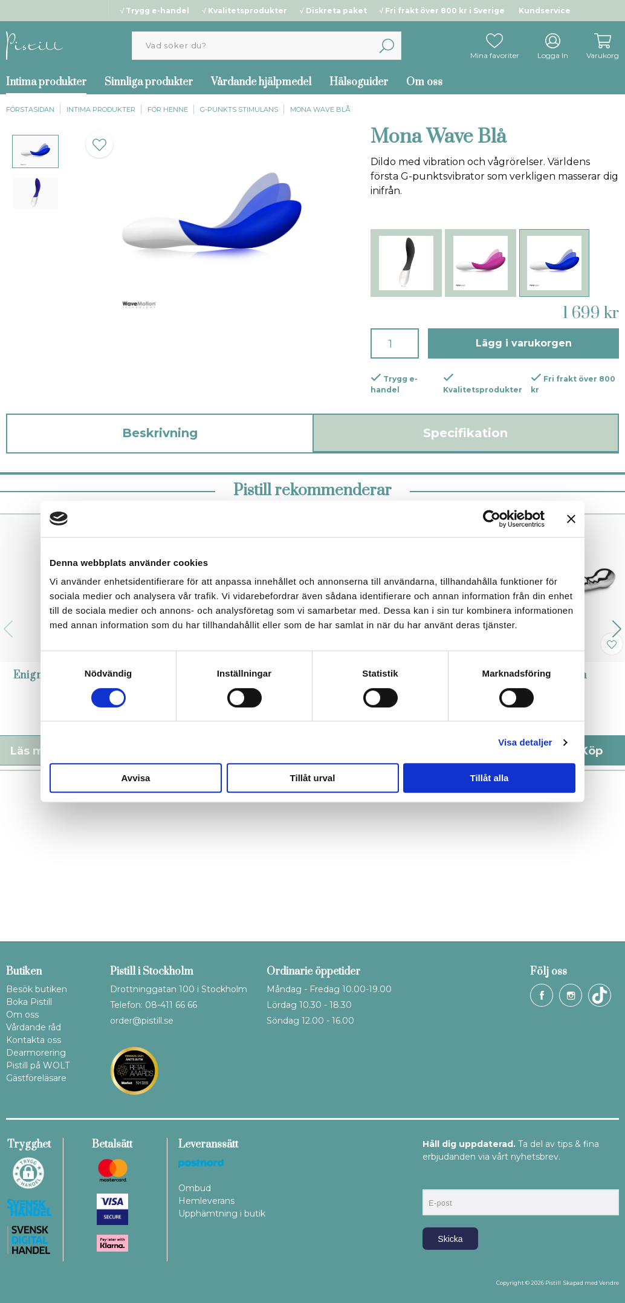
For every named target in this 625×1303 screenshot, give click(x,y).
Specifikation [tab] (465, 433)
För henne (167, 109)
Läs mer (196, 898)
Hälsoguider (358, 82)
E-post (434, 1179)
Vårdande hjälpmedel (261, 82)
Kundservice (545, 10)
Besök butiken (36, 989)
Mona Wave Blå (320, 109)
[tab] (35, 151)
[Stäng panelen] (571, 519)
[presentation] (35, 151)
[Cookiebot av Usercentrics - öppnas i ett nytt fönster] (492, 519)
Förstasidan (30, 109)
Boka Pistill (29, 1001)
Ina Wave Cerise (393, 823)
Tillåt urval (312, 778)
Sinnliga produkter (149, 82)
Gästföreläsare (36, 1078)
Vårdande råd (33, 1027)
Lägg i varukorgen (524, 343)
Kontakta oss (33, 1040)
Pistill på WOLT (38, 1065)
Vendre (609, 1282)
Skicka (450, 1239)
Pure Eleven (556, 823)
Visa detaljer (525, 742)
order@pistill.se (141, 1020)
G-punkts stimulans (239, 109)
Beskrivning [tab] (160, 433)
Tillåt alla (489, 778)
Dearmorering (36, 1052)
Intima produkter (100, 109)
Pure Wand (231, 823)
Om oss (424, 82)
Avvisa (136, 778)
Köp (105, 898)
